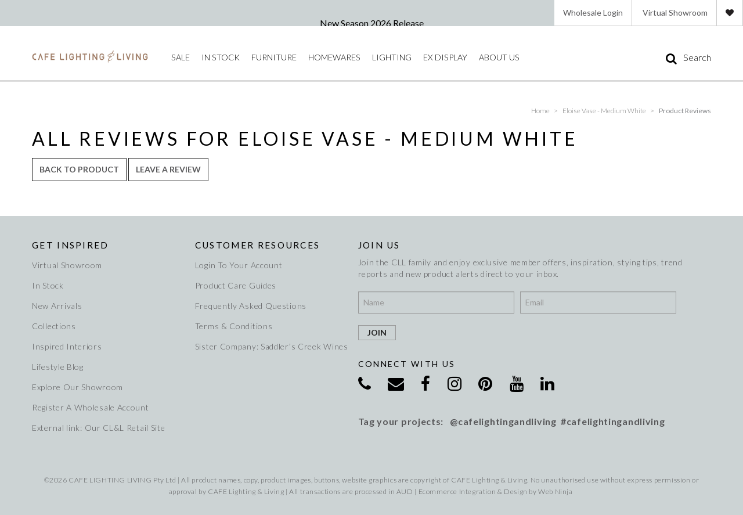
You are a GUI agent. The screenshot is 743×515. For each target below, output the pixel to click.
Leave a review (168, 169)
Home (540, 110)
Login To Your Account (239, 265)
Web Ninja (555, 491)
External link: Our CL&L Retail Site (98, 428)
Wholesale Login (593, 12)
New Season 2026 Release (372, 22)
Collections (54, 326)
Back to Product (79, 169)
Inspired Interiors (67, 346)
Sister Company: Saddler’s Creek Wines (269, 346)
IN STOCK (220, 57)
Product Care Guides (235, 285)
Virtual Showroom (675, 12)
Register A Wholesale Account (90, 407)
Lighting (390, 57)
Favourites (729, 13)
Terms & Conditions (234, 326)
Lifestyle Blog (58, 367)
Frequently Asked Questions (250, 306)
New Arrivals (57, 306)
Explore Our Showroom (77, 387)
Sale (180, 57)
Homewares (333, 57)
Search (697, 57)
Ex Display (442, 57)
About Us (496, 57)
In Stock (48, 285)
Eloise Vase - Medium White (604, 110)
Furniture (272, 57)
